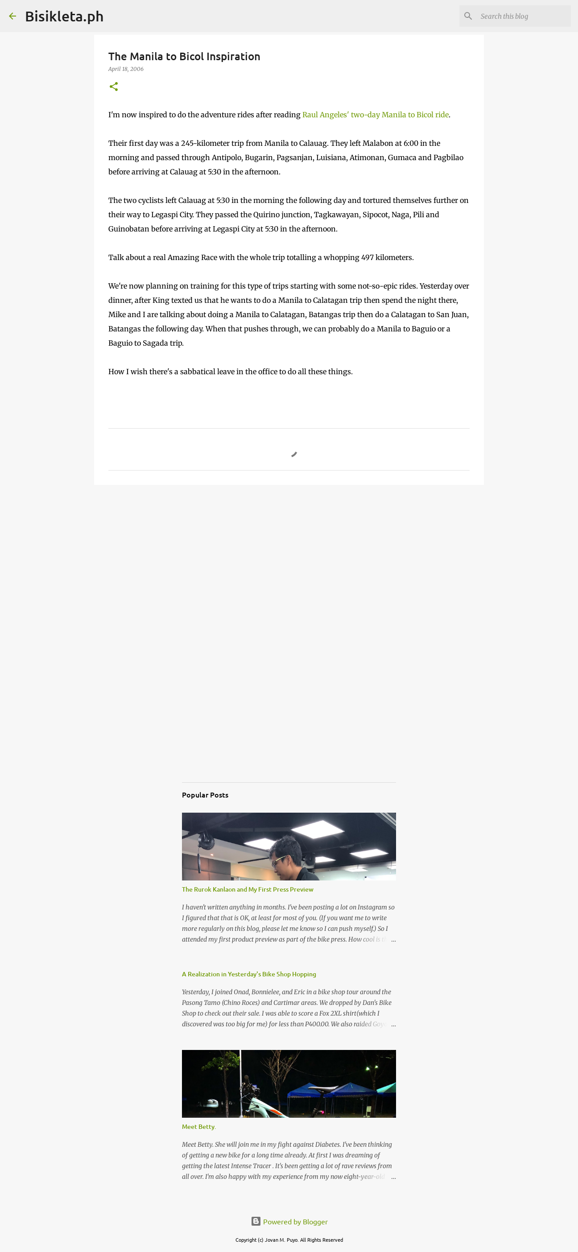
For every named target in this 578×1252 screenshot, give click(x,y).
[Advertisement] (289, 560)
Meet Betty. (199, 1126)
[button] (113, 87)
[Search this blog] (524, 16)
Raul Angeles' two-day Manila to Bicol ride (375, 114)
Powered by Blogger (289, 1221)
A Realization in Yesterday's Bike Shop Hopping (249, 974)
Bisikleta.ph (64, 16)
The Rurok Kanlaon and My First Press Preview (248, 889)
